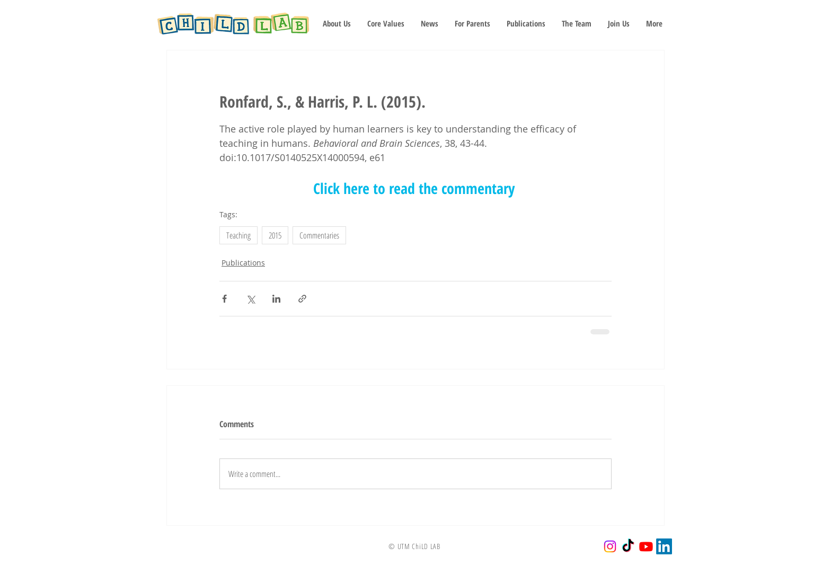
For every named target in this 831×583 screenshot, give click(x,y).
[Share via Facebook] (224, 299)
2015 (275, 235)
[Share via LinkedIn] (276, 299)
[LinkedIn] (664, 546)
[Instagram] (610, 546)
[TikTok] (628, 546)
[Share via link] (302, 299)
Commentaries (319, 235)
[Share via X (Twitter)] (250, 299)
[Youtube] (646, 546)
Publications (243, 263)
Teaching (238, 235)
